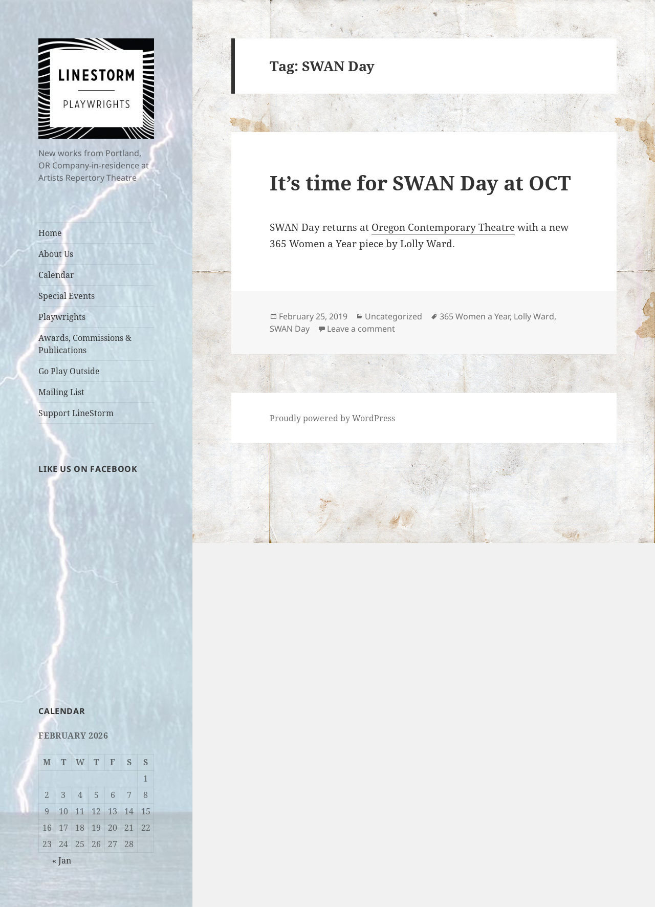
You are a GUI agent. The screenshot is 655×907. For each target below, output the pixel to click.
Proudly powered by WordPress (332, 418)
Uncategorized (393, 316)
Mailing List (61, 392)
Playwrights (61, 316)
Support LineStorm (76, 413)
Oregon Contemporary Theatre (443, 227)
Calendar (56, 274)
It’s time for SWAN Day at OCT (420, 182)
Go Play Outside (69, 371)
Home (50, 233)
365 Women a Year (475, 316)
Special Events (66, 295)
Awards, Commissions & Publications (85, 344)
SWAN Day (290, 328)
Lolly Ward (534, 316)
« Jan (61, 860)
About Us (55, 254)
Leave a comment (361, 328)
